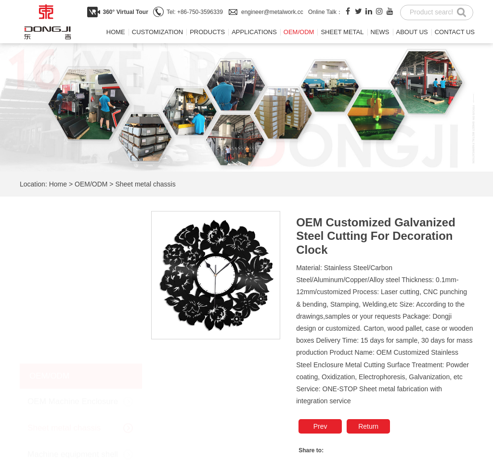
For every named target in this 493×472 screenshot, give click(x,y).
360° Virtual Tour (125, 12)
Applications (254, 32)
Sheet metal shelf (59, 328)
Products (207, 32)
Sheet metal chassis (145, 184)
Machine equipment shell (72, 301)
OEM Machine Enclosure (72, 248)
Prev (320, 426)
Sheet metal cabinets (65, 355)
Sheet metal (342, 32)
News (380, 32)
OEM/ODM (299, 32)
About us (412, 32)
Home (115, 32)
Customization (157, 32)
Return (368, 426)
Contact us (455, 32)
